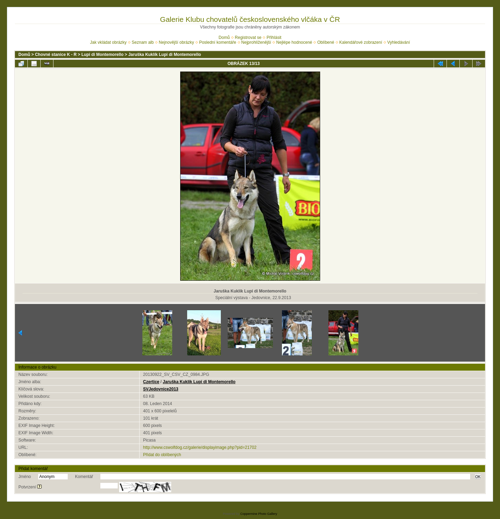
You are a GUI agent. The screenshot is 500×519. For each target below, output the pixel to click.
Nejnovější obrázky (176, 42)
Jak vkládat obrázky (108, 42)
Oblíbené (325, 42)
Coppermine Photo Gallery (258, 514)
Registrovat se (248, 37)
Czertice (151, 381)
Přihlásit (274, 37)
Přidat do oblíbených (162, 454)
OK (478, 477)
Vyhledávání (398, 42)
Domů (224, 37)
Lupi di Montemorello (102, 54)
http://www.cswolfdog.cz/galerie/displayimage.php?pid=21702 (200, 447)
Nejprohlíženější (256, 42)
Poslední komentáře (217, 42)
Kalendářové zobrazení (360, 42)
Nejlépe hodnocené (294, 42)
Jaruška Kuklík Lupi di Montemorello (164, 54)
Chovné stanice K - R (56, 54)
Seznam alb (142, 42)
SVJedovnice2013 (160, 389)
